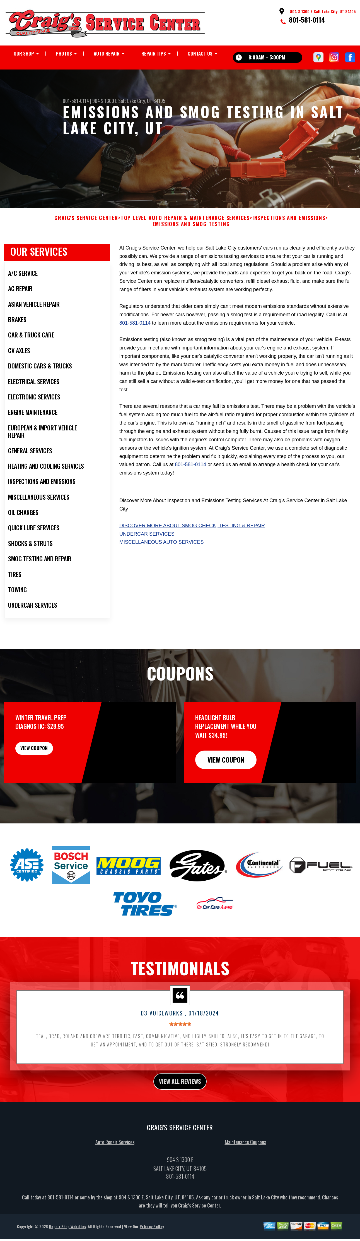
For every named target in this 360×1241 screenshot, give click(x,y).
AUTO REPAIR (107, 53)
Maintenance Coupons (245, 1163)
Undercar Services (147, 553)
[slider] (180, 1043)
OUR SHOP (24, 53)
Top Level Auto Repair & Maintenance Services (185, 237)
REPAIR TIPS (153, 53)
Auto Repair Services (114, 1163)
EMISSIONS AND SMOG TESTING (191, 243)
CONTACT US (200, 53)
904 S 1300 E (104, 100)
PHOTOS (64, 53)
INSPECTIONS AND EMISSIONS (288, 237)
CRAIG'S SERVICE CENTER (86, 237)
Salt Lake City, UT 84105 (141, 100)
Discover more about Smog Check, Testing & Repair (192, 544)
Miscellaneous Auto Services (161, 561)
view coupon (46, 770)
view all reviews (180, 1101)
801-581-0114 (307, 20)
